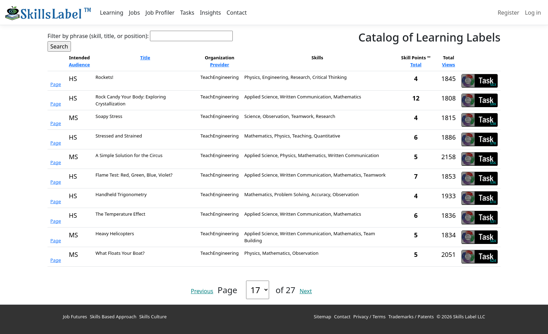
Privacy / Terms (369, 316)
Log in (533, 12)
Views (448, 64)
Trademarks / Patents (411, 316)
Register (508, 12)
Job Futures (75, 316)
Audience (79, 64)
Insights (210, 12)
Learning (111, 12)
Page (55, 84)
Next (306, 291)
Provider (219, 64)
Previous (202, 291)
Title (145, 57)
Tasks (187, 12)
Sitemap (322, 316)
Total (415, 64)
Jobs (134, 12)
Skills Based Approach (113, 316)
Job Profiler (159, 12)
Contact (236, 12)
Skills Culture (153, 316)
